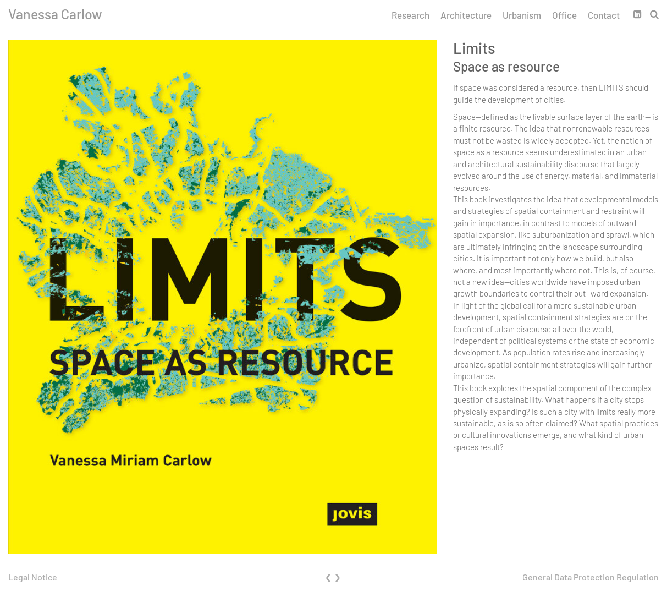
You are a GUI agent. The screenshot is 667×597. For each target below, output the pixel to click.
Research (410, 14)
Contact (604, 14)
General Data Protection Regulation (590, 577)
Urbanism (522, 14)
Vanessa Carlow (55, 14)
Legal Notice (32, 577)
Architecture (466, 14)
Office (564, 14)
